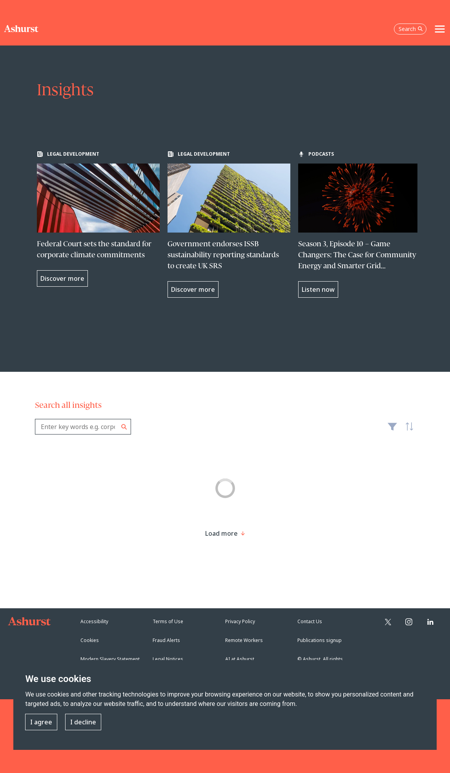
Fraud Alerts (166, 640)
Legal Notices (168, 659)
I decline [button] (83, 722)
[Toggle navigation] (440, 29)
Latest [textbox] (407, 430)
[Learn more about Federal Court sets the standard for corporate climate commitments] (98, 219)
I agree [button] (41, 722)
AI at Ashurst (239, 659)
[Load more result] (221, 533)
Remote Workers (244, 640)
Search (124, 427)
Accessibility (94, 621)
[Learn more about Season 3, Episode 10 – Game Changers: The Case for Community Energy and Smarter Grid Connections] (359, 224)
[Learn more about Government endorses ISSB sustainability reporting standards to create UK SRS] (229, 224)
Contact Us (309, 621)
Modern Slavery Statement (110, 659)
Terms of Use (168, 621)
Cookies (89, 640)
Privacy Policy (240, 621)
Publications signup (319, 640)
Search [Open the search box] (411, 29)
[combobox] (83, 427)
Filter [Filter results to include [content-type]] (392, 430)
